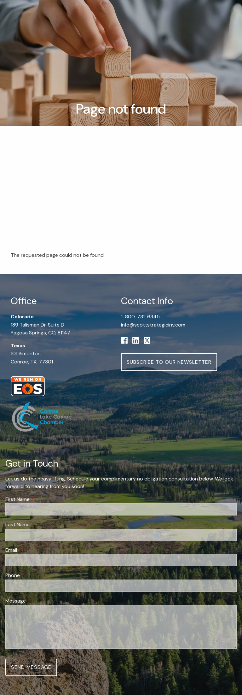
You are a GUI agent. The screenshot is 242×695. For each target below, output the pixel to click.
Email (35, 550)
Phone (36, 575)
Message (39, 601)
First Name (41, 499)
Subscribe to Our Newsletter (169, 362)
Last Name (41, 524)
